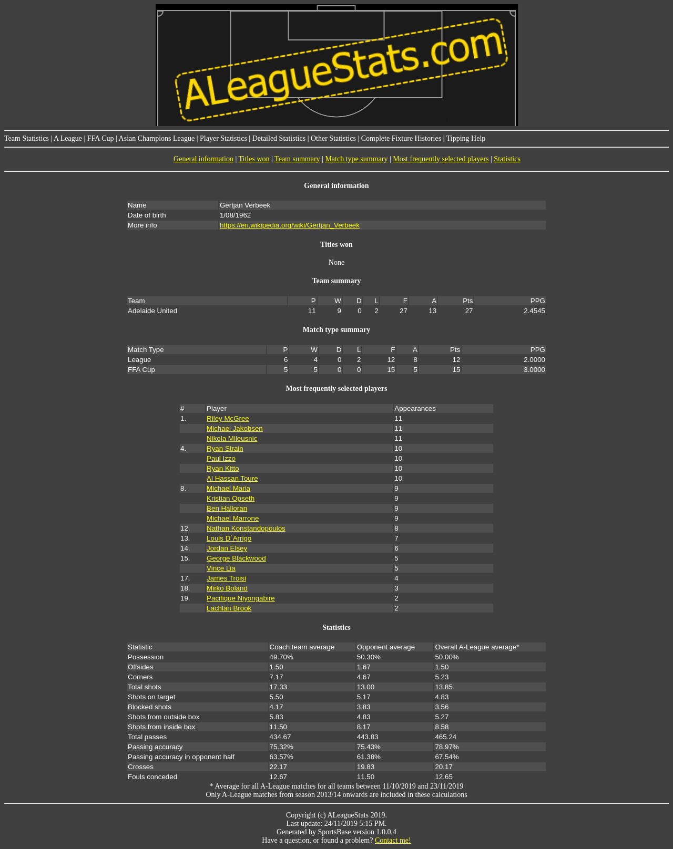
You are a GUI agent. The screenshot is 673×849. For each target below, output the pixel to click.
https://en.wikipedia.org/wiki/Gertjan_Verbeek (290, 225)
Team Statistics (26, 138)
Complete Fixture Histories (401, 138)
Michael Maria (228, 488)
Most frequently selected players (440, 159)
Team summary (297, 159)
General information (203, 159)
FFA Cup (100, 138)
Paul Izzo (221, 458)
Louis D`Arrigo (229, 538)
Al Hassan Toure (232, 478)
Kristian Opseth (230, 498)
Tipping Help (466, 138)
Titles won (254, 159)
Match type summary (356, 159)
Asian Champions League (157, 138)
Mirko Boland (227, 588)
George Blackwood (236, 558)
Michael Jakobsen (235, 428)
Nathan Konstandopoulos (246, 528)
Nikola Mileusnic (232, 438)
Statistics (507, 159)
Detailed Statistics (278, 138)
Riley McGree (228, 418)
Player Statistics (223, 138)
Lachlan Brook (229, 608)
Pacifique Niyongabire (241, 598)
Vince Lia (221, 568)
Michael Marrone (233, 518)
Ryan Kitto (223, 468)
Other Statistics (333, 138)
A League (68, 138)
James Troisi (226, 578)
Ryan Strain (225, 448)
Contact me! (393, 840)
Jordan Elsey (227, 548)
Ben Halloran (227, 508)
